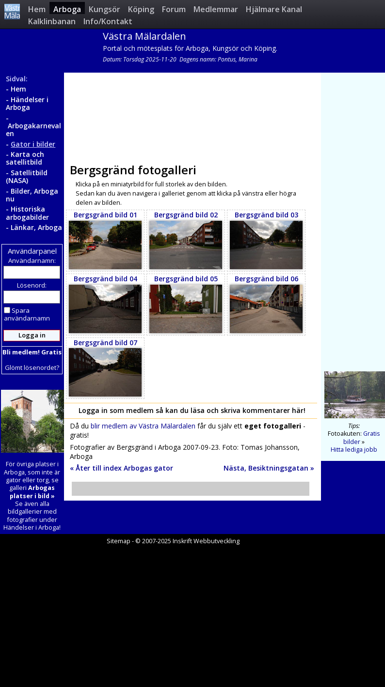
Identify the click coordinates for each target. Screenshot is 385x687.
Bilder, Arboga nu (32, 194)
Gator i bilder (33, 144)
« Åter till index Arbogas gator (121, 468)
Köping (141, 9)
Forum (174, 9)
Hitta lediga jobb (354, 449)
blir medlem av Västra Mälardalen (143, 425)
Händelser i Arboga (27, 103)
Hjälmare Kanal (274, 9)
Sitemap (118, 541)
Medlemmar (215, 9)
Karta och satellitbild (25, 158)
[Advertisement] (190, 114)
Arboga (67, 9)
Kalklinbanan (52, 21)
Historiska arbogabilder (27, 212)
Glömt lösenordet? (32, 367)
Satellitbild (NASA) (27, 176)
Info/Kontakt (107, 21)
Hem (37, 9)
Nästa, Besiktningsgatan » (269, 468)
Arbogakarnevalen (33, 129)
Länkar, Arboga (36, 227)
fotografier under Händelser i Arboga (31, 524)
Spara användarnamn (27, 314)
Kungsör (104, 9)
